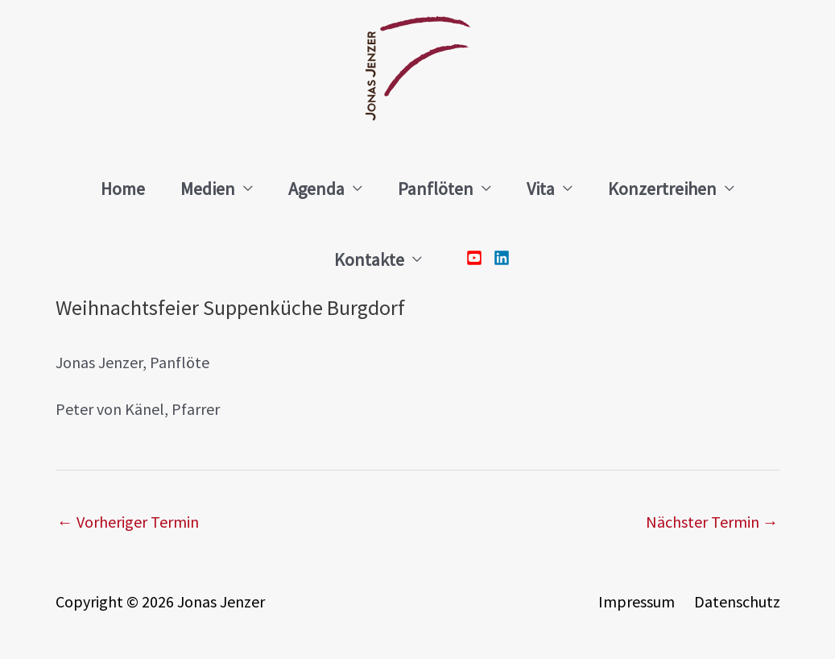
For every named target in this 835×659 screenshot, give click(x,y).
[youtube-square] (478, 258)
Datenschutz (737, 601)
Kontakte (369, 259)
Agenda (316, 188)
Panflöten (435, 188)
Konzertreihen (662, 188)
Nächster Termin (712, 522)
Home (123, 188)
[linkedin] (498, 258)
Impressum (636, 601)
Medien (207, 188)
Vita (541, 188)
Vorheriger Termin (128, 522)
